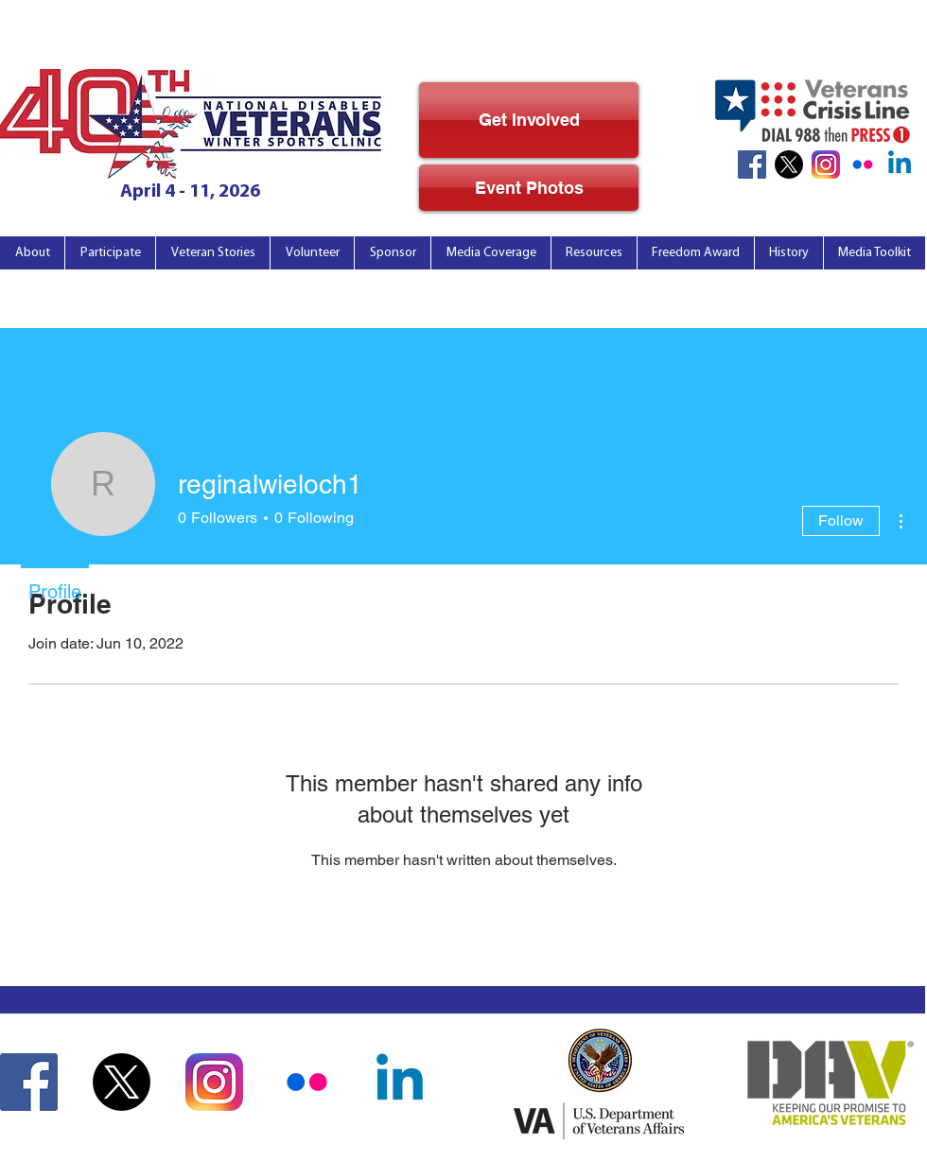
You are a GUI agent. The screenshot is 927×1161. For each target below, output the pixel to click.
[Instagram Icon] (826, 164)
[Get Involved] (528, 120)
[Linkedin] (899, 164)
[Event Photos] (528, 188)
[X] (789, 164)
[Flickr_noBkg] (862, 164)
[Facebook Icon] (752, 164)
